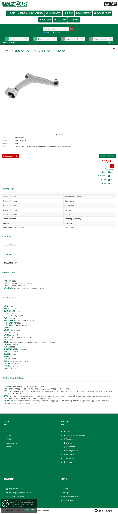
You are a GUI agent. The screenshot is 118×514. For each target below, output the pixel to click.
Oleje (11, 13)
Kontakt (9, 431)
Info (32, 510)
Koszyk (66, 493)
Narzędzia (45, 20)
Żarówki (74, 20)
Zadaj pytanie (68, 500)
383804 (52, 342)
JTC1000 (12, 368)
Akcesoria (60, 20)
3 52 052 (30, 283)
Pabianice (105, 176)
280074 (25, 321)
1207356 (12, 347)
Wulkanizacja (83, 13)
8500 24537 (17, 366)
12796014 (13, 286)
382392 (44, 342)
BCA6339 (20, 311)
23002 (18, 321)
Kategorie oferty (12, 443)
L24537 (15, 335)
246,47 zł (108, 161)
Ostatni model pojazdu (72, 496)
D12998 (20, 316)
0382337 (13, 342)
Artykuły (9, 439)
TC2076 (14, 313)
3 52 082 (37, 283)
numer (47, 32)
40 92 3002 (14, 361)
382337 (37, 342)
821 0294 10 (13, 318)
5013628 (11, 340)
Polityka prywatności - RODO (19, 493)
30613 (17, 325)
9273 (12, 356)
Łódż (106, 172)
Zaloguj (66, 489)
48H (106, 183)
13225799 (13, 283)
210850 (12, 306)
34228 (32, 321)
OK (71, 29)
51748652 (12, 281)
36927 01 (24, 325)
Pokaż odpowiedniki (10, 156)
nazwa (57, 32)
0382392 (21, 342)
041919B (15, 309)
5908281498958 (10, 245)
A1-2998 (13, 316)
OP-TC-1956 (15, 337)
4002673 (15, 364)
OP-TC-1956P (26, 337)
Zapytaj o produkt (107, 156)
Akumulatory (53, 13)
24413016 (21, 283)
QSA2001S (23, 349)
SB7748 (12, 332)
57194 (14, 359)
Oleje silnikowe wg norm (30, 13)
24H (106, 180)
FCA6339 (17, 323)
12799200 (21, 286)
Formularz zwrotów (15, 496)
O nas (8, 435)
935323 (15, 354)
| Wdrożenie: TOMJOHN (40, 510)
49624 (14, 328)
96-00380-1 (13, 352)
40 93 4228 (24, 361)
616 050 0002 (16, 330)
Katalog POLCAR (102, 13)
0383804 (29, 342)
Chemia (68, 13)
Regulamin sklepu (14, 489)
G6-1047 (16, 344)
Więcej (9, 447)
